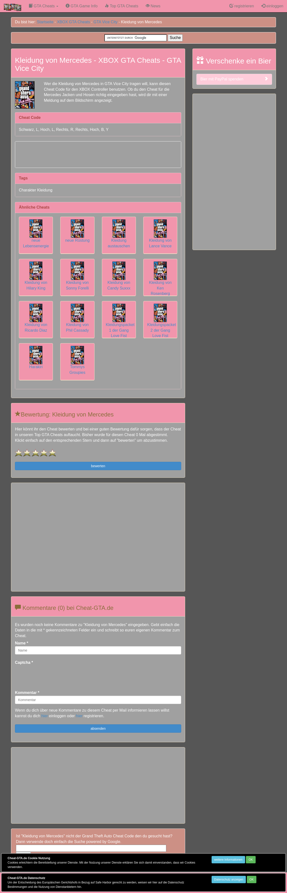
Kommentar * (27, 693)
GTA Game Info (81, 6)
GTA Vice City (106, 22)
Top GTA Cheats (121, 6)
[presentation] (52, 675)
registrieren (241, 6)
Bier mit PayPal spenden (234, 79)
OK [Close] (251, 859)
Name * (21, 643)
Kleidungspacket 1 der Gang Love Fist (120, 324)
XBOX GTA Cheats (73, 22)
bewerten (98, 466)
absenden (98, 728)
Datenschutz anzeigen (228, 879)
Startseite (45, 22)
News (153, 6)
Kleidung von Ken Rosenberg (160, 282)
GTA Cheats (43, 6)
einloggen (272, 6)
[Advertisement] (98, 153)
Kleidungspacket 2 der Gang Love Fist (161, 324)
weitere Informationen (228, 859)
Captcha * (24, 662)
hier (44, 716)
